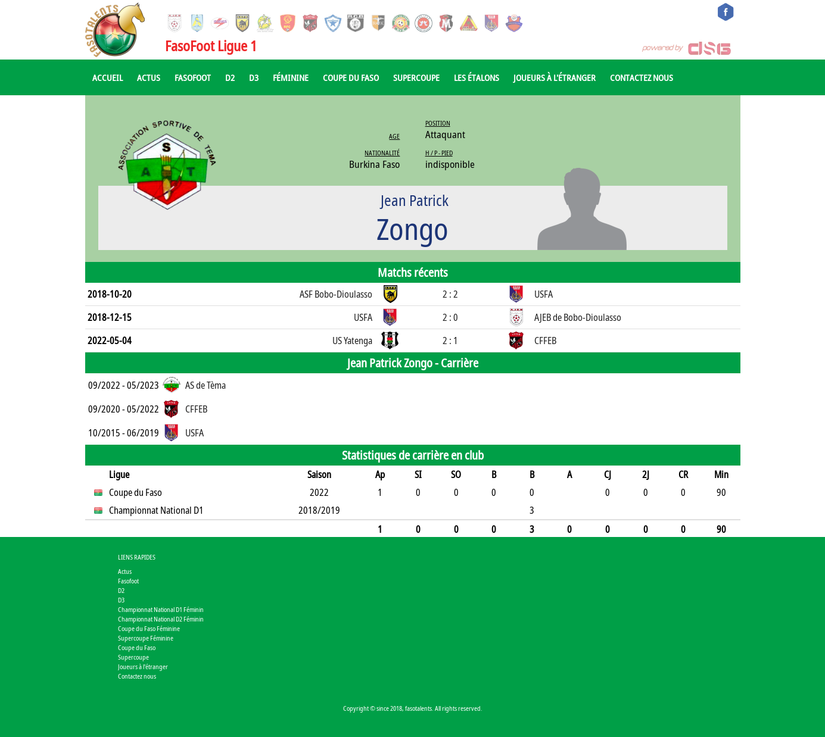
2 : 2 (450, 294)
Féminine (291, 77)
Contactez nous (641, 77)
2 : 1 (450, 340)
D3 (254, 77)
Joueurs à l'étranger (554, 77)
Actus (148, 77)
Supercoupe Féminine (145, 637)
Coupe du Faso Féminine (149, 628)
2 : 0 (450, 317)
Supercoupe (416, 77)
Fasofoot (193, 77)
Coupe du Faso (351, 77)
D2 (230, 77)
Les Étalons (476, 77)
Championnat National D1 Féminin (161, 609)
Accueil (107, 77)
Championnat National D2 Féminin (161, 618)
